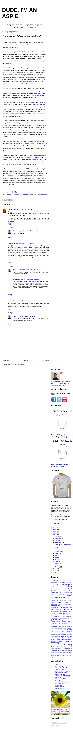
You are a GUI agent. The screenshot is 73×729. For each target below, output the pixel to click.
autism (69, 587)
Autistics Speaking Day (57, 588)
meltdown (59, 624)
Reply (9, 224)
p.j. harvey (62, 631)
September (58, 542)
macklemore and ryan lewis (59, 623)
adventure (69, 580)
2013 (55, 533)
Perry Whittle (6, 123)
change (63, 597)
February (58, 565)
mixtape (60, 628)
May (56, 559)
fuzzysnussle (43, 194)
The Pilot (57, 548)
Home (26, 360)
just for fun (55, 620)
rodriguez (53, 637)
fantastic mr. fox (63, 605)
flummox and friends (34, 194)
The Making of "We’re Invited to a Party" (22, 36)
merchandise (54, 626)
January (57, 567)
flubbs (70, 605)
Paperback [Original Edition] (60, 435)
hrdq (52, 616)
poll (71, 633)
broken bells (69, 594)
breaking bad (61, 594)
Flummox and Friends (62, 679)
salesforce (69, 637)
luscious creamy (67, 621)
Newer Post (6, 360)
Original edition (18, 27)
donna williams (62, 604)
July (56, 555)
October (57, 540)
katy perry (63, 620)
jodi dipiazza (54, 618)
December (58, 537)
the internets (60, 650)
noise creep (54, 631)
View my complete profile (58, 385)
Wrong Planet (59, 686)
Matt (14, 231)
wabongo (65, 653)
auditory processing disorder (58, 586)
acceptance (63, 580)
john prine (60, 618)
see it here (10, 45)
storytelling (63, 647)
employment (55, 606)
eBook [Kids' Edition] (58, 466)
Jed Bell (37, 141)
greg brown (59, 613)
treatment (65, 652)
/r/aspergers (59, 666)
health (70, 614)
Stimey (10, 209)
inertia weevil (57, 616)
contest (57, 599)
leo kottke (69, 620)
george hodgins (55, 611)
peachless (69, 631)
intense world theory (67, 616)
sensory (69, 639)
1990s (57, 580)
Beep (56, 550)
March (57, 563)
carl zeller (63, 595)
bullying (53, 595)
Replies (12, 227)
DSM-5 (70, 604)
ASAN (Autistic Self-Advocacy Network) (61, 668)
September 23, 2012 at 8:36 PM (28, 269)
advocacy (65, 582)
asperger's (67, 584)
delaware (53, 602)
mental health (68, 624)
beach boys (65, 590)
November (58, 538)
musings (69, 628)
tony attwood (58, 652)
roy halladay (61, 637)
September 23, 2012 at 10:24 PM (31, 279)
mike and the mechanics (65, 626)
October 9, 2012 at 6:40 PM (27, 316)
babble (66, 588)
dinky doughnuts (24, 194)
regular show (55, 634)
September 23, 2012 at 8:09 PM (25, 243)
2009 (55, 572)
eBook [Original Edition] (59, 437)
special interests (66, 643)
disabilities (54, 604)
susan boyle (69, 647)
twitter (70, 652)
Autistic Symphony (61, 674)
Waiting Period (59, 551)
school (65, 639)
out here (39, 159)
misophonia (54, 628)
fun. (58, 609)
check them (32, 159)
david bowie (59, 600)
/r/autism (58, 665)
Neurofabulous (59, 688)
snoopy (53, 641)
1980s (53, 580)
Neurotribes (58, 685)
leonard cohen (55, 621)
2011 (55, 569)
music (64, 628)
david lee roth (68, 600)
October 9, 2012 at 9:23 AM (21, 301)
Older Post (46, 360)
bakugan (59, 590)
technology (58, 648)
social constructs (65, 641)
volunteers (59, 653)
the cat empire (66, 648)
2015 (55, 529)
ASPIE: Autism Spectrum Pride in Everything (62, 671)
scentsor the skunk (57, 639)
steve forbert (57, 647)
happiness (58, 615)
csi (59, 599)
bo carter (61, 592)
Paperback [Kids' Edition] (59, 464)
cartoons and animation (13, 194)
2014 (55, 531)
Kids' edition (32, 27)
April (56, 561)
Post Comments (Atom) (18, 364)
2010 (55, 570)
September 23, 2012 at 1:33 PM (22, 209)
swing (52, 648)
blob (57, 592)
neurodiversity (68, 630)
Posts (54, 722)
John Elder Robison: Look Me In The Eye (63, 682)
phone (60, 633)
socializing (55, 643)
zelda (56, 657)
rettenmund (68, 636)
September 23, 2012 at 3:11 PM (28, 231)
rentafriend (69, 634)
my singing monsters (57, 629)
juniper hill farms (67, 618)
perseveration (54, 633)
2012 (55, 535)
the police (67, 650)
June (56, 557)
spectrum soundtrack (58, 645)
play (69, 633)
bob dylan (66, 592)
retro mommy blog (57, 636)
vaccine (53, 653)
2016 (55, 527)
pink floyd (64, 633)
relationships (62, 634)
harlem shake (65, 614)
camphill (58, 595)
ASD (58, 585)
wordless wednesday (62, 655)
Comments (56, 725)
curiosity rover (64, 599)
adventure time (56, 582)
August (57, 553)
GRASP (57, 680)
